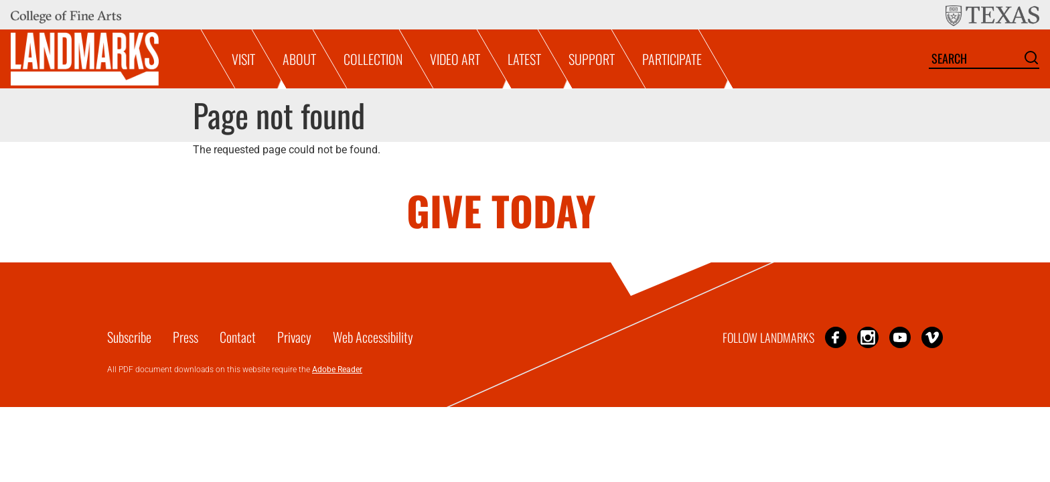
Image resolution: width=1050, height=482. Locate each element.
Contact (238, 337)
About (299, 59)
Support (592, 59)
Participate (672, 59)
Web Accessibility (373, 337)
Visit (243, 59)
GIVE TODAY (501, 210)
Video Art (455, 59)
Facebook (836, 337)
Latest (524, 59)
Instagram (868, 337)
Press (185, 337)
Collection (373, 59)
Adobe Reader (337, 369)
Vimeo (932, 337)
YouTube (900, 337)
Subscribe (129, 337)
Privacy (294, 337)
